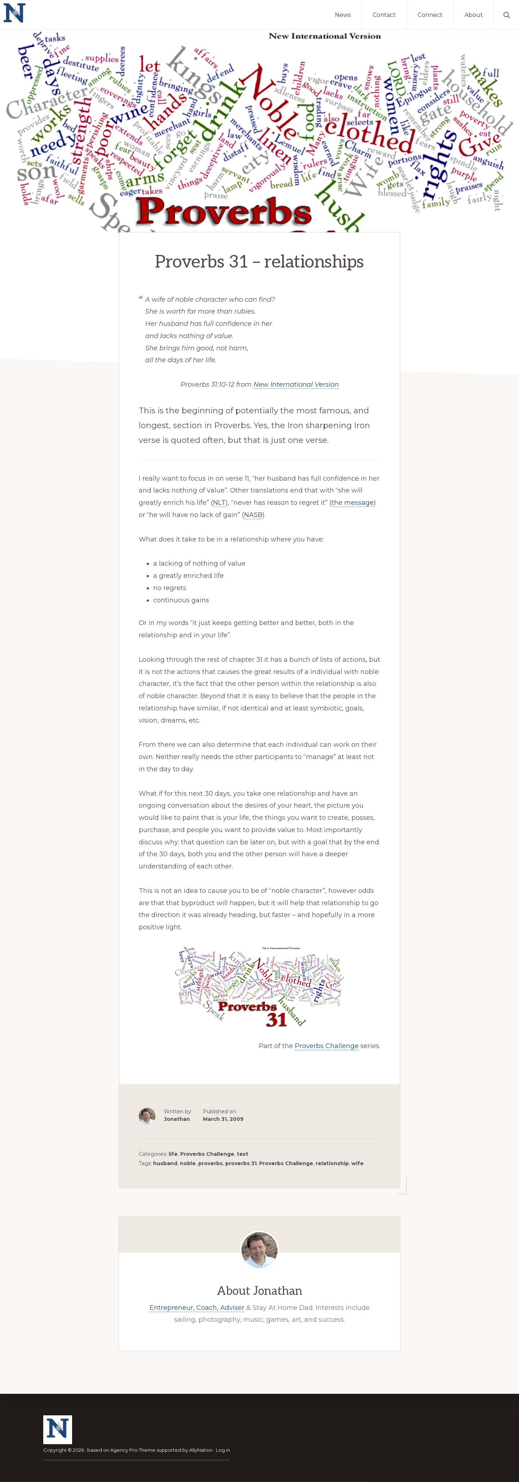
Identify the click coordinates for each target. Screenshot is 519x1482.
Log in (223, 1450)
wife (357, 1162)
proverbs (210, 1162)
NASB (253, 513)
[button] (506, 14)
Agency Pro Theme (132, 1450)
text (242, 1152)
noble (188, 1162)
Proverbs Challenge (327, 1044)
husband (165, 1162)
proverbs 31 (241, 1162)
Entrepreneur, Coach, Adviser (197, 1307)
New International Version (296, 383)
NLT (219, 501)
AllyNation (201, 1450)
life (173, 1152)
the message (353, 501)
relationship (332, 1162)
